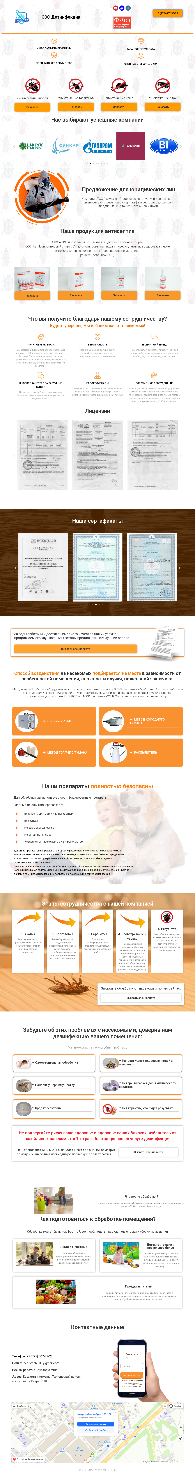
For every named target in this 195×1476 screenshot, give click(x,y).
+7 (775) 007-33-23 (40, 1356)
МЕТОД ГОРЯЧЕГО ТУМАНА (67, 752)
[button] (168, 13)
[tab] (66, 721)
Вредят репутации (48, 1108)
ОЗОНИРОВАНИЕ (59, 721)
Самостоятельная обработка (56, 1062)
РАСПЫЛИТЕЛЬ (145, 752)
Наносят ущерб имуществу (55, 1085)
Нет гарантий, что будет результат (147, 1108)
